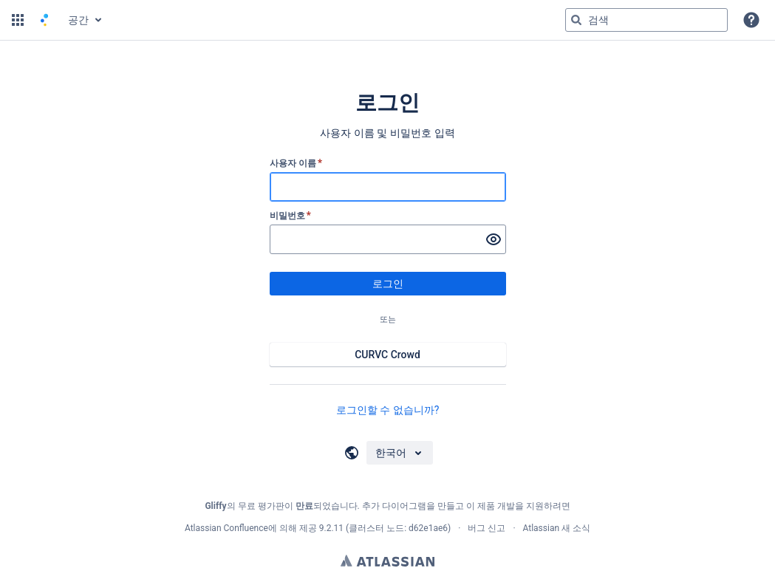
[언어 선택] (399, 453)
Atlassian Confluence (226, 528)
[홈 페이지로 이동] (44, 20)
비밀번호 (291, 216)
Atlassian (387, 560)
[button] (17, 20)
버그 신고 (486, 528)
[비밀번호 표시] (493, 239)
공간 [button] (78, 20)
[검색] (576, 20)
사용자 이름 (296, 163)
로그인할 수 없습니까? (388, 410)
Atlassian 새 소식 (557, 528)
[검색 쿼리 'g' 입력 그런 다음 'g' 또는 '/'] (646, 20)
